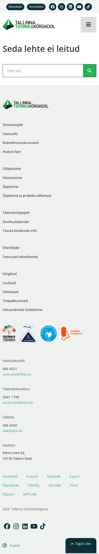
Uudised (9, 283)
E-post (74, 476)
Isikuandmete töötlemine (22, 309)
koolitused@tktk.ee (18, 402)
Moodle (55, 485)
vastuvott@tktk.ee (17, 374)
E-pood (32, 476)
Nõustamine (12, 177)
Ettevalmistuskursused (20, 142)
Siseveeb (53, 476)
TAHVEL (34, 485)
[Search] (89, 70)
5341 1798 (11, 397)
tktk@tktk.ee (13, 430)
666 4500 (10, 425)
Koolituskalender (16, 221)
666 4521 (10, 368)
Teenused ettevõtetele (20, 256)
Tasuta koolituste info (20, 230)
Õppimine (10, 186)
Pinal (74, 485)
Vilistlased (10, 291)
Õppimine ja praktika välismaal (27, 195)
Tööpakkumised (15, 300)
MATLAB (29, 494)
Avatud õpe (12, 151)
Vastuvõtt (10, 133)
